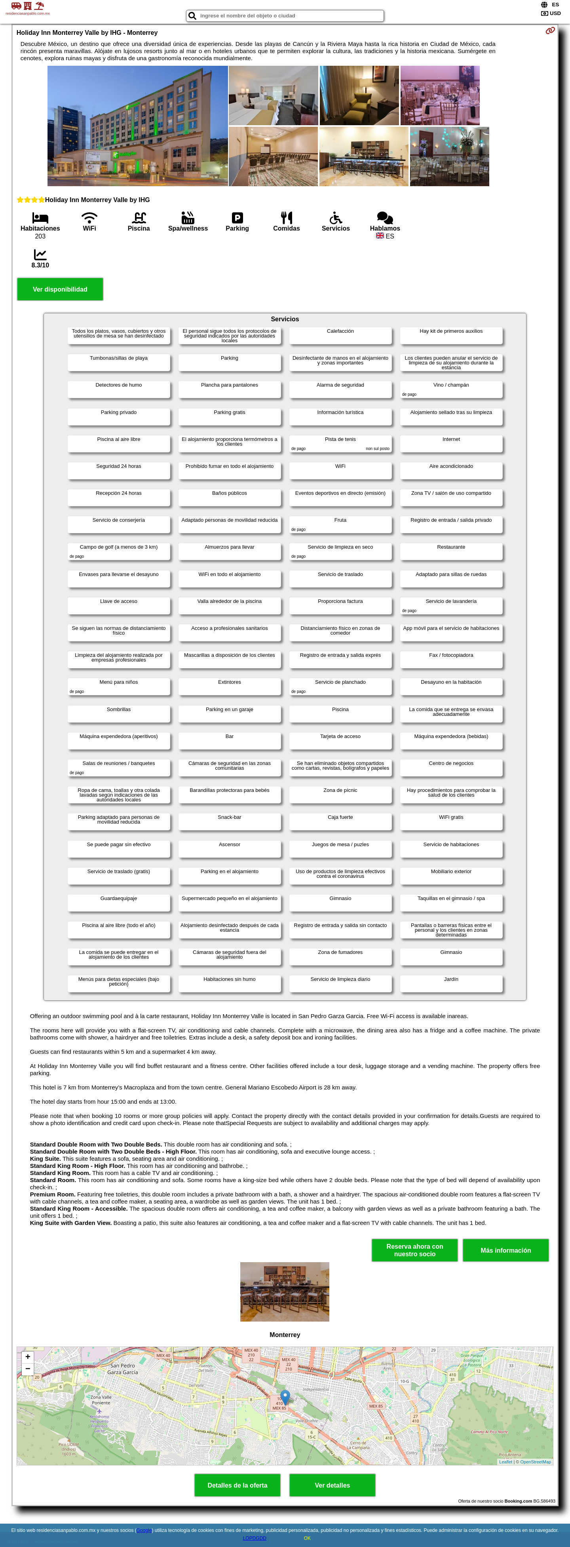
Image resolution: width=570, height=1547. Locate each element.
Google (144, 1530)
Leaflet (505, 1461)
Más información (506, 1250)
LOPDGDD (254, 1538)
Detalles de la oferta (237, 1485)
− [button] (27, 1369)
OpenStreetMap (536, 1461)
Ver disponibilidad (60, 289)
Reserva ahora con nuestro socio (415, 1250)
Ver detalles (332, 1485)
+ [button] (27, 1358)
